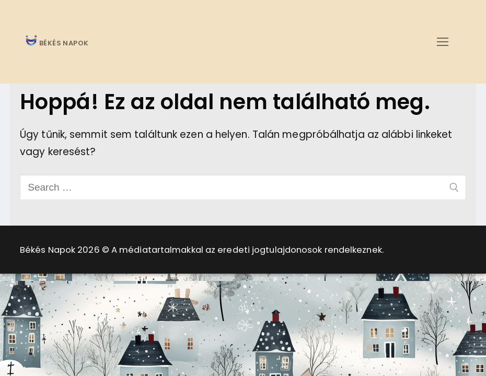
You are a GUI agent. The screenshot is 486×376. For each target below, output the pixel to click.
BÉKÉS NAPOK (63, 44)
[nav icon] (442, 41)
